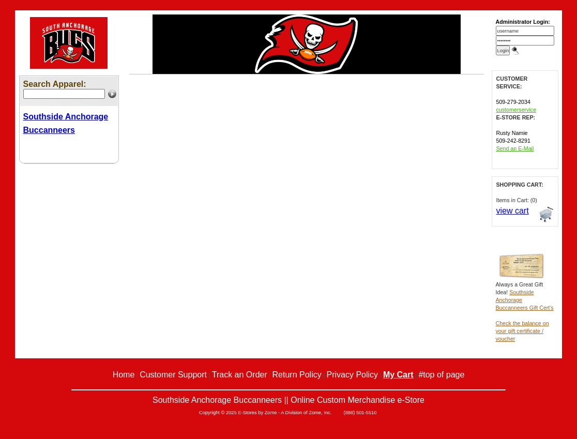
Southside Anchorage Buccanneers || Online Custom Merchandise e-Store (288, 400)
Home (124, 374)
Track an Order (239, 374)
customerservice (516, 110)
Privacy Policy (352, 374)
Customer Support (173, 374)
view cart (512, 210)
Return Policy (297, 374)
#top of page (441, 374)
